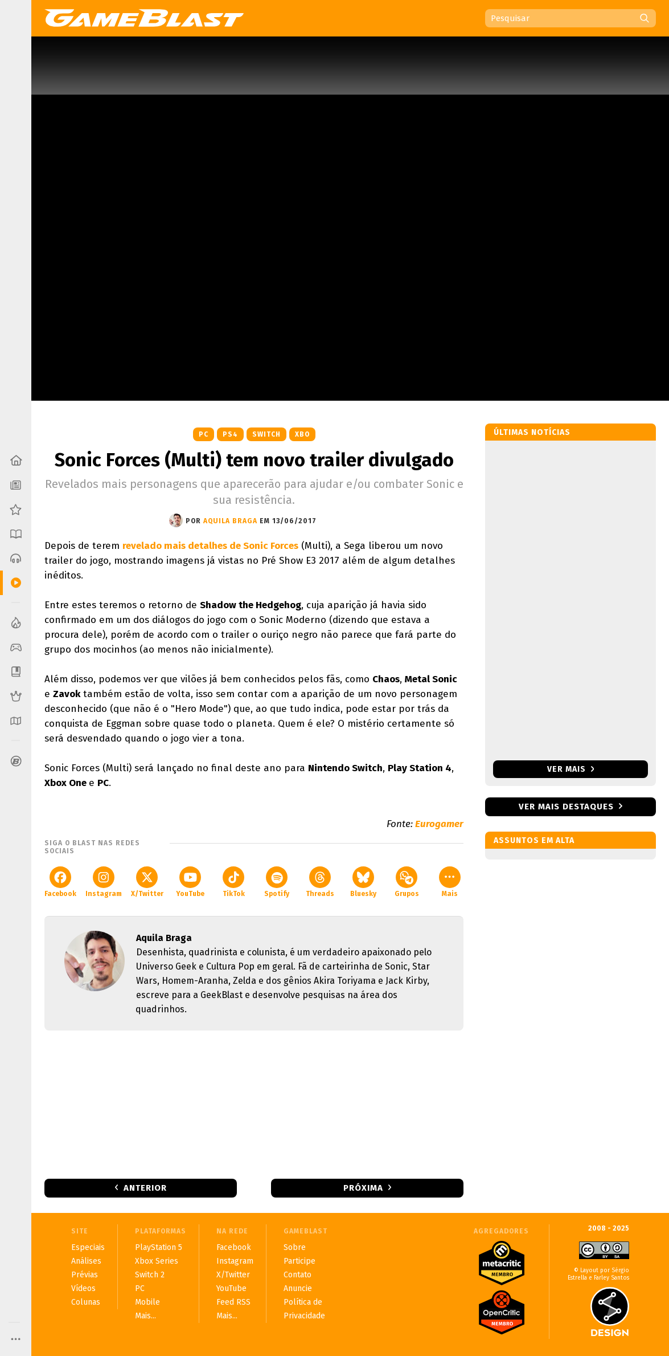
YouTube (190, 882)
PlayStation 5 (158, 1247)
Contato (297, 1275)
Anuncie (298, 1288)
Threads (320, 882)
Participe (299, 1261)
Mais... (145, 1316)
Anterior (145, 1188)
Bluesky (363, 882)
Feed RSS (233, 1302)
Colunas (85, 1302)
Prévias (84, 1275)
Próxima (363, 1188)
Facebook (60, 882)
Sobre (295, 1247)
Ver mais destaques (566, 806)
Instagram (103, 882)
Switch (266, 434)
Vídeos (83, 1288)
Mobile (147, 1302)
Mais (450, 882)
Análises (86, 1261)
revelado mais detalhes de (210, 546)
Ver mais (570, 769)
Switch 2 (150, 1275)
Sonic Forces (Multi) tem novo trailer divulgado (254, 460)
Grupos (407, 882)
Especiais (88, 1247)
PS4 (230, 434)
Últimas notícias (532, 432)
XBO (302, 434)
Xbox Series (156, 1261)
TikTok (234, 882)
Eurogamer (439, 824)
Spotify (276, 882)
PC (203, 434)
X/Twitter (147, 882)
